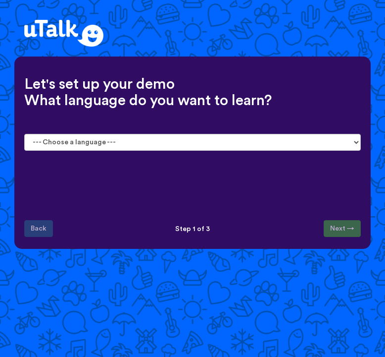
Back (39, 228)
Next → (342, 228)
